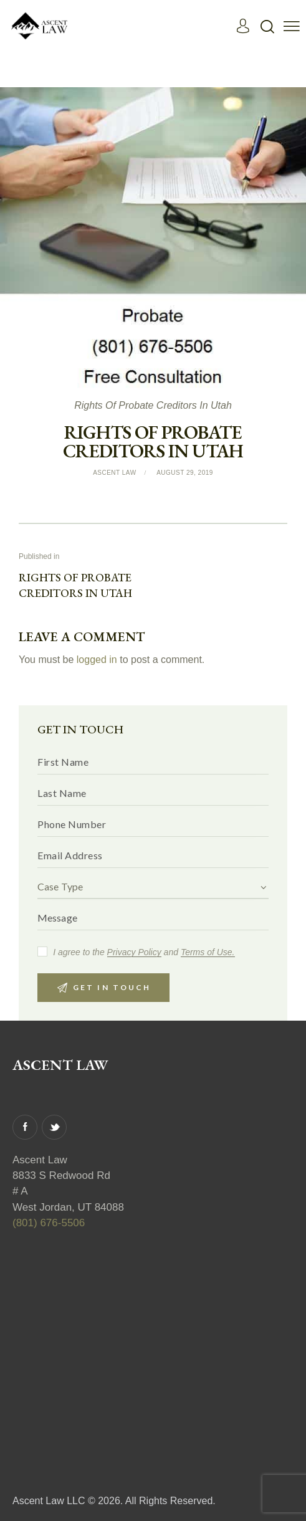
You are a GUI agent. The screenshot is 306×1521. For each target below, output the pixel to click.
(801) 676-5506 (48, 1223)
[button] (292, 26)
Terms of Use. (208, 952)
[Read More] (243, 26)
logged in (97, 660)
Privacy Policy (134, 952)
